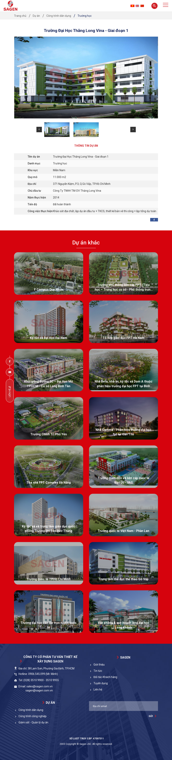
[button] (39, 129)
